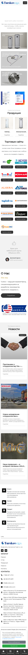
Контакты (4, 568)
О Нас (17, 652)
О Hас (3, 560)
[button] (12, 267)
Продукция (4, 563)
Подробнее (11, 295)
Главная (3, 557)
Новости (3, 565)
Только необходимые (14, 642)
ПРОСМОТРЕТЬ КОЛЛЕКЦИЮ (11, 47)
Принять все (14, 646)
